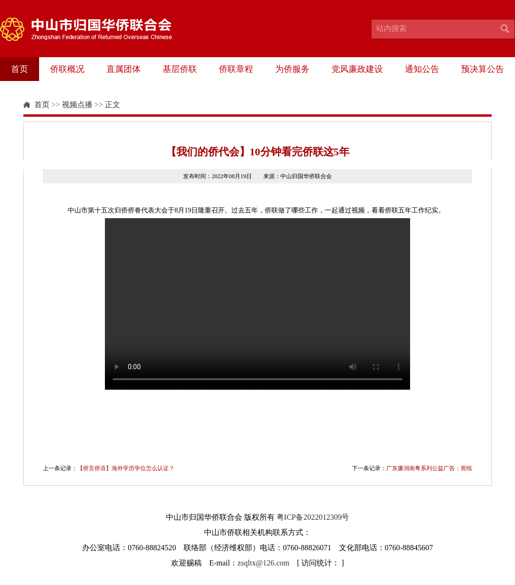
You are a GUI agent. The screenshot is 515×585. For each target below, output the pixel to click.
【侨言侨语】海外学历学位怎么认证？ (126, 468)
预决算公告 (482, 69)
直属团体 (123, 69)
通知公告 (422, 69)
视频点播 (77, 105)
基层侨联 (180, 69)
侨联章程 (236, 69)
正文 (112, 105)
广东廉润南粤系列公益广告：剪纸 (429, 468)
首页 (19, 69)
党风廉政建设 (357, 69)
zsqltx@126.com (263, 563)
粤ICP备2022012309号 (313, 517)
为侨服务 (292, 69)
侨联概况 (67, 69)
